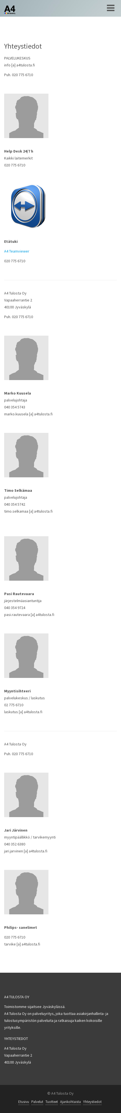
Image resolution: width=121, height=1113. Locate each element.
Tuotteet (51, 1101)
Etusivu (23, 1101)
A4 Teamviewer (16, 251)
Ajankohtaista (70, 1101)
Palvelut (37, 1101)
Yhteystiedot (92, 1101)
